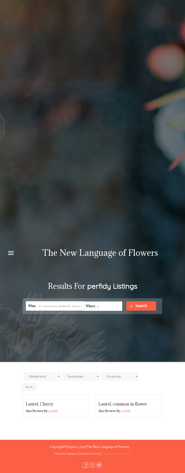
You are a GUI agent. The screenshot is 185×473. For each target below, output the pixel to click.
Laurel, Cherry (39, 404)
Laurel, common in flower (122, 404)
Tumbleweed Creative (116, 453)
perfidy (53, 411)
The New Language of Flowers (100, 252)
